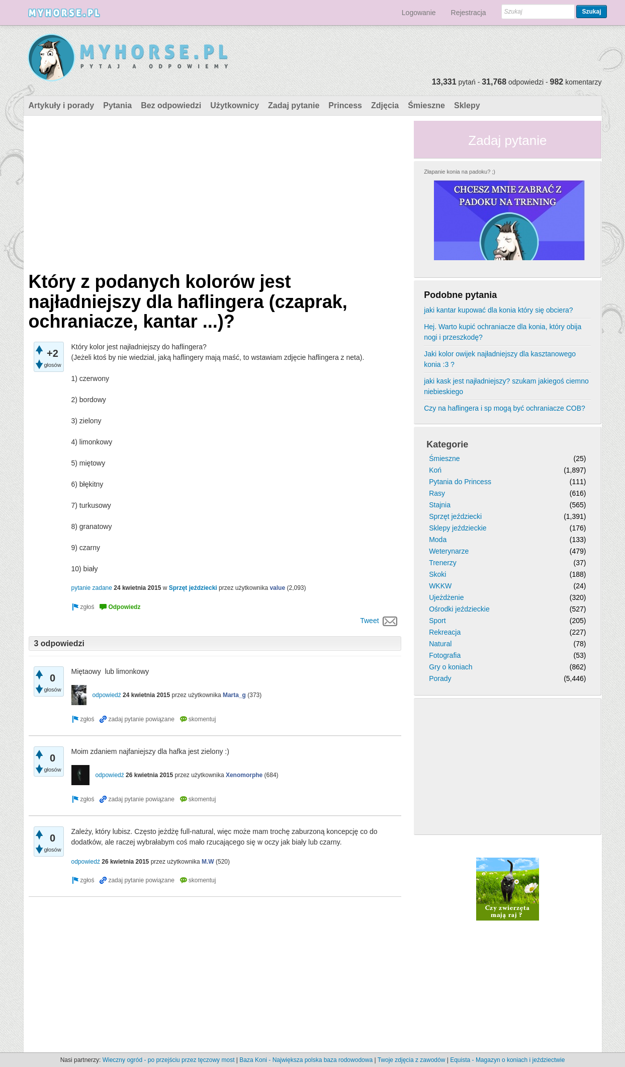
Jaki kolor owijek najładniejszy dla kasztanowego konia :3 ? (500, 359)
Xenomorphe (244, 775)
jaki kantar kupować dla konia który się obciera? (498, 310)
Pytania (117, 105)
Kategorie (447, 444)
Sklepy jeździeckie (457, 528)
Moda (438, 540)
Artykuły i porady (62, 105)
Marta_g (234, 695)
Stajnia (440, 505)
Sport (437, 621)
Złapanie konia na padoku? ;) (459, 172)
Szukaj (591, 11)
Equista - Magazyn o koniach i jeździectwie (507, 1059)
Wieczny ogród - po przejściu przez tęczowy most (169, 1059)
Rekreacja (445, 632)
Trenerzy (443, 563)
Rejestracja (468, 13)
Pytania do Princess (460, 482)
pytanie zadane (91, 587)
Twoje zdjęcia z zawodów (411, 1059)
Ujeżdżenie (446, 597)
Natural (440, 644)
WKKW (440, 586)
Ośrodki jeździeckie (459, 609)
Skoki (437, 574)
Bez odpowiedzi (171, 105)
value (277, 587)
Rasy (437, 493)
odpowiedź (106, 695)
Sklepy (467, 105)
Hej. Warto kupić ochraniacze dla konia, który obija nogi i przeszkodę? (502, 332)
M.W (208, 861)
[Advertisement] (215, 191)
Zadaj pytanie (293, 105)
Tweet (369, 621)
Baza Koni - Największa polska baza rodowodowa (306, 1059)
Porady (440, 678)
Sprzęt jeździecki (193, 587)
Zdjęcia (385, 105)
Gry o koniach (450, 667)
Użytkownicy (234, 105)
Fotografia (445, 655)
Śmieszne (426, 105)
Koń (435, 470)
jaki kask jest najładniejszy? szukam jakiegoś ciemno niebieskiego (506, 386)
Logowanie (419, 13)
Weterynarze (449, 551)
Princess (345, 105)
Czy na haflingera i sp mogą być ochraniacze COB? (504, 408)
